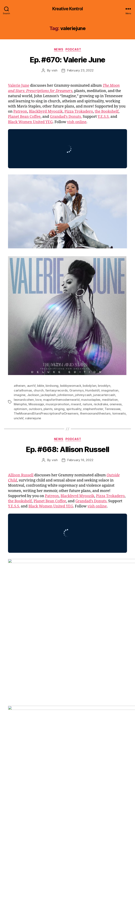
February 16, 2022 (80, 460)
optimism (20, 409)
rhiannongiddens (37, 804)
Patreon (20, 111)
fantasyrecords (56, 390)
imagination (109, 390)
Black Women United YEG (30, 122)
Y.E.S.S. (104, 116)
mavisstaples (90, 400)
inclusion (74, 790)
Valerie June (18, 85)
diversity (96, 780)
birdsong (52, 386)
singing (59, 409)
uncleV (18, 418)
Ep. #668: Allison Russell (67, 449)
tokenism (38, 808)
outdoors (35, 409)
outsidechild (63, 799)
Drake (109, 780)
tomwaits (119, 413)
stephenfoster (93, 409)
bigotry (89, 776)
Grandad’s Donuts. (66, 116)
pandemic (80, 799)
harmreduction (24, 790)
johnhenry (21, 794)
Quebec (115, 799)
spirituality (73, 409)
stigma (90, 804)
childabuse (81, 780)
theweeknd (22, 808)
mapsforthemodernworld (61, 400)
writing (44, 813)
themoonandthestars (95, 413)
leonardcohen (24, 400)
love (38, 400)
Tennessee (112, 409)
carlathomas (23, 390)
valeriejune (33, 418)
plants (47, 409)
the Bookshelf (107, 111)
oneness (116, 404)
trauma (51, 808)
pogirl (94, 799)
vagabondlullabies (71, 808)
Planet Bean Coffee (24, 116)
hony (63, 790)
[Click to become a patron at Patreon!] (67, 887)
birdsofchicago (25, 780)
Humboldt (92, 390)
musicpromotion (57, 404)
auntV (31, 386)
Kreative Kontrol (67, 9)
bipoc (100, 776)
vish (54, 70)
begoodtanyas (71, 776)
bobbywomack (70, 386)
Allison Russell (20, 475)
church (39, 390)
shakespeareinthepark (67, 804)
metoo (18, 799)
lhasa (68, 794)
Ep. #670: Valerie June (67, 59)
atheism (19, 386)
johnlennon (65, 395)
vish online (76, 122)
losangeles (97, 794)
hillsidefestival (47, 790)
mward (76, 404)
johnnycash (83, 395)
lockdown (81, 794)
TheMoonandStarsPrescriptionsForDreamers (46, 413)
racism (19, 804)
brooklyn (104, 386)
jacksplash (48, 395)
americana (52, 776)
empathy (20, 785)
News (58, 49)
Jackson (33, 395)
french (84, 785)
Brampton (44, 780)
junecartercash (104, 395)
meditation (110, 400)
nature (87, 404)
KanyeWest (38, 794)
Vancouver (112, 808)
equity (32, 785)
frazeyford (70, 785)
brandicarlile (62, 780)
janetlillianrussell (94, 790)
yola (54, 813)
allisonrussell (33, 776)
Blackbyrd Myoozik (46, 111)
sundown (103, 804)
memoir (112, 794)
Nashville (46, 799)
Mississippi (36, 404)
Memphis (20, 404)
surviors (117, 804)
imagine (19, 395)
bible (40, 386)
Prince (104, 799)
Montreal (31, 799)
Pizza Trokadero (78, 111)
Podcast (73, 49)
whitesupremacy (26, 813)
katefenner (55, 794)
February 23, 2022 (80, 70)
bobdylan (89, 386)
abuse (18, 776)
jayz (111, 790)
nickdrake (101, 404)
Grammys (76, 390)
